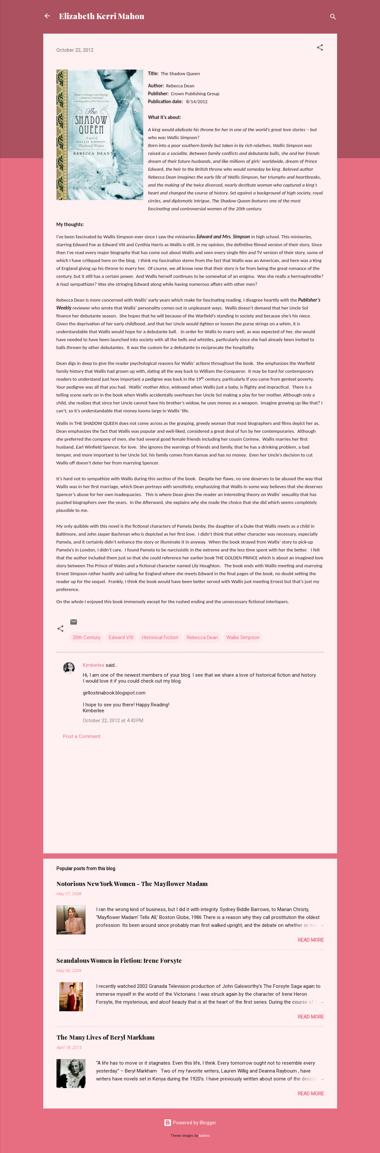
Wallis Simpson (242, 637)
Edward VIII (121, 637)
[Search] (333, 18)
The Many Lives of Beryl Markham (105, 1037)
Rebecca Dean (202, 637)
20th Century (86, 637)
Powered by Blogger (190, 1123)
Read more (311, 940)
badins (204, 1136)
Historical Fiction (160, 637)
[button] (320, 49)
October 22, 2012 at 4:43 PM (113, 721)
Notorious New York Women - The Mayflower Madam (132, 884)
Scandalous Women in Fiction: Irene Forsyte (119, 960)
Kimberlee (93, 665)
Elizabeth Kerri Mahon (101, 16)
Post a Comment (81, 736)
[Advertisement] (190, 792)
